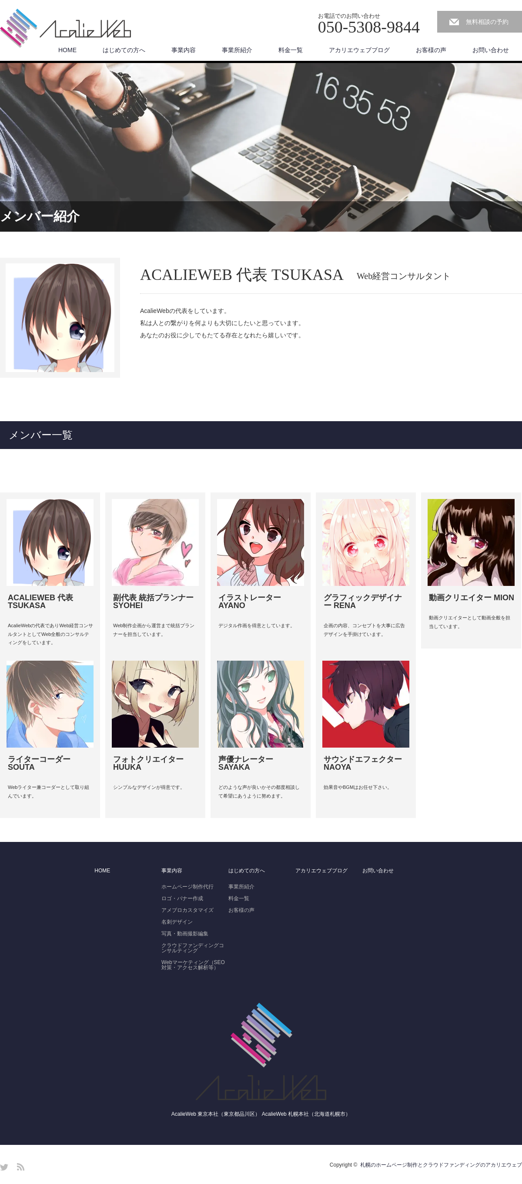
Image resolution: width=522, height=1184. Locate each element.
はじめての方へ (124, 50)
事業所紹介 (237, 50)
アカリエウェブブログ (359, 50)
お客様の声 (431, 50)
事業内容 (183, 50)
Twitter (4, 1166)
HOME (67, 50)
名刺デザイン (177, 922)
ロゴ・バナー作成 (182, 898)
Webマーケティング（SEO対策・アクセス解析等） (193, 965)
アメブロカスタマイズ (187, 910)
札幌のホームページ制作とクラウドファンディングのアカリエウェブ (441, 1165)
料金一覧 (290, 50)
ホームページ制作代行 (187, 886)
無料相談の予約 (487, 21)
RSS (20, 1166)
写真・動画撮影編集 (184, 933)
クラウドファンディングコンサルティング (192, 948)
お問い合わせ (490, 50)
